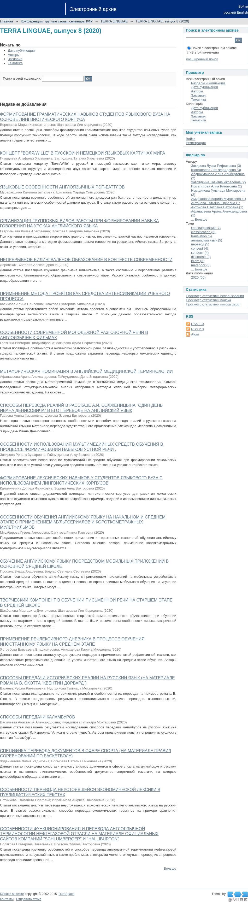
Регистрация (196, 143)
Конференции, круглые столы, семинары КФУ (57, 21)
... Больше (199, 219)
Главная (6, 21)
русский (230, 12)
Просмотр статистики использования (215, 296)
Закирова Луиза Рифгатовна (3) (216, 166)
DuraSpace (66, 894)
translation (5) (201, 236)
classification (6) (203, 232)
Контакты (7, 899)
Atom (195, 334)
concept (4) (199, 248)
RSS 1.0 (197, 324)
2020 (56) (198, 277)
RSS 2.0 (197, 329)
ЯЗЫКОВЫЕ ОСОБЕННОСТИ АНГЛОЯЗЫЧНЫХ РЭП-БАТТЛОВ (62, 187)
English (242, 12)
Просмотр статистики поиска (208, 300)
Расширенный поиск (202, 59)
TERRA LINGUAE (114, 21)
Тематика (15, 63)
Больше (170, 868)
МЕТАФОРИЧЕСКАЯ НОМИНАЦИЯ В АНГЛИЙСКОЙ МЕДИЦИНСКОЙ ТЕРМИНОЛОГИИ (86, 371)
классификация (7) (206, 228)
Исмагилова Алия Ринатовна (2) (216, 186)
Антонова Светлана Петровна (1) (217, 207)
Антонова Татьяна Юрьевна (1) (215, 203)
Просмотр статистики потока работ (213, 304)
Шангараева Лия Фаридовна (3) (216, 170)
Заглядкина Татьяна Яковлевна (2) (218, 182)
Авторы (14, 55)
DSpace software (12, 894)
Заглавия (15, 59)
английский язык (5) (206, 240)
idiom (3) (197, 261)
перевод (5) (200, 244)
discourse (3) (201, 257)
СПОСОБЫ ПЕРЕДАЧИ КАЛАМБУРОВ (37, 717)
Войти (243, 6)
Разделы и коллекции (208, 83)
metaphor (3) (200, 265)
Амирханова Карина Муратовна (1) (218, 199)
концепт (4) (200, 253)
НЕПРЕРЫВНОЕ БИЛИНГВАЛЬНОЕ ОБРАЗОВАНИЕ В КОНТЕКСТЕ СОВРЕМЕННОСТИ (86, 259)
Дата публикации (21, 50)
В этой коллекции (203, 52)
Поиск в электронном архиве (212, 48)
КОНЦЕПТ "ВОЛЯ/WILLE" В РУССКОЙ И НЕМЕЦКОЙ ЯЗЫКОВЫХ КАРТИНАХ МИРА (82, 153)
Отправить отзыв (28, 899)
